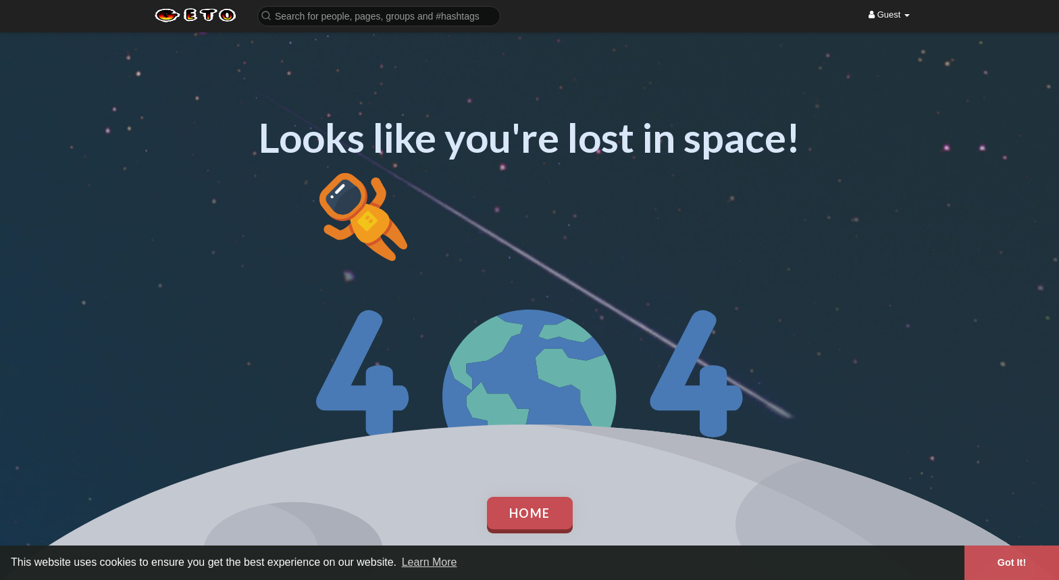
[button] (379, 15)
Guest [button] (889, 14)
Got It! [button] (1012, 562)
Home (529, 513)
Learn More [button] (429, 562)
